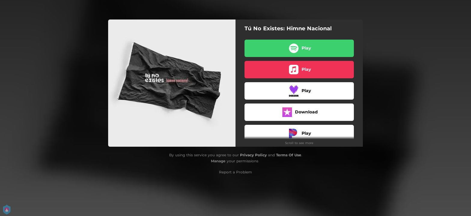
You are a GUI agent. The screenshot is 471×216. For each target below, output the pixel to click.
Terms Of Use (288, 155)
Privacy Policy (253, 155)
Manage (218, 161)
